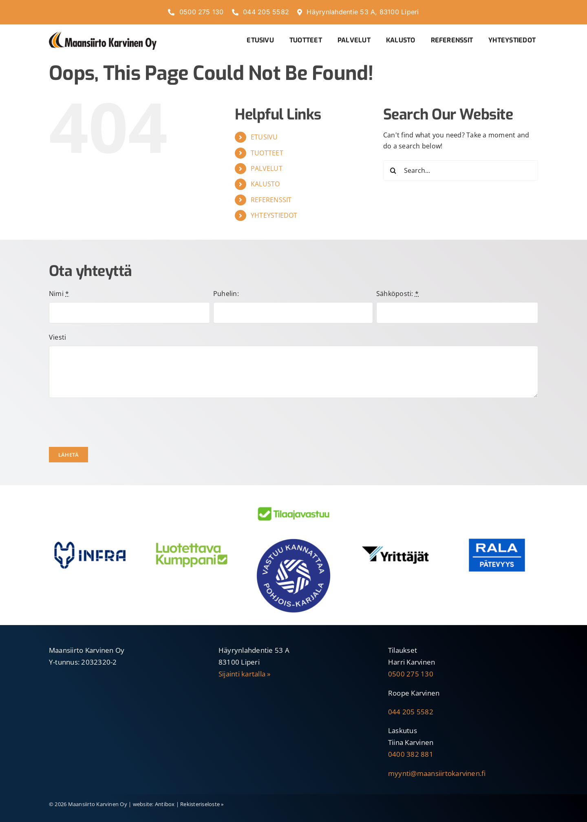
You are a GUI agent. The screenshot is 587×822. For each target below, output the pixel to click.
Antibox (165, 804)
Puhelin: (226, 293)
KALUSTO (265, 183)
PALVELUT (266, 168)
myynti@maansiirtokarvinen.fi (437, 773)
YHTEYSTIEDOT (274, 215)
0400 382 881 (410, 754)
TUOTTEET (267, 152)
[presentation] (111, 422)
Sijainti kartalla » (244, 673)
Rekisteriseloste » (201, 804)
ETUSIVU (264, 137)
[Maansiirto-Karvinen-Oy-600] (103, 34)
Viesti (57, 337)
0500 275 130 (410, 673)
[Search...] (460, 170)
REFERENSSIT (271, 199)
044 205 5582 (410, 711)
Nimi (59, 293)
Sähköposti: (397, 293)
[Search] (393, 170)
